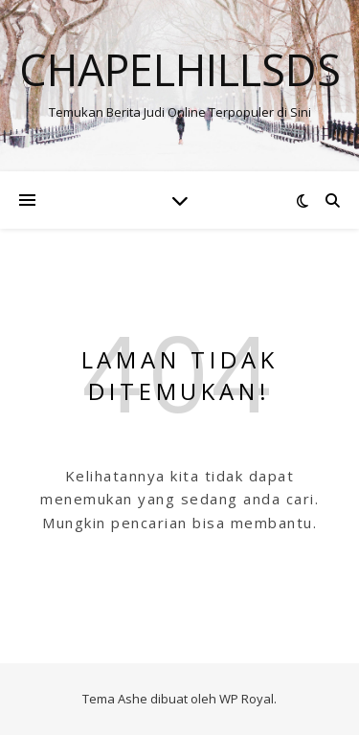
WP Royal (246, 698)
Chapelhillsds (180, 69)
